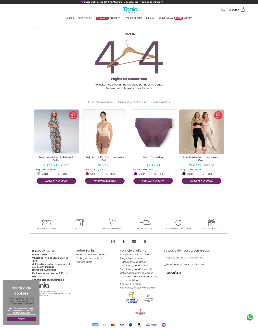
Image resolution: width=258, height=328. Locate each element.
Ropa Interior (86, 18)
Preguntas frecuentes (132, 258)
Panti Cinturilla (153, 157)
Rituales (151, 18)
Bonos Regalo (166, 18)
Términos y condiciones (134, 265)
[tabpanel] (56, 147)
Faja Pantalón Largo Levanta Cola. (201, 159)
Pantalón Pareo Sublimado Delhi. (56, 159)
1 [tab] (129, 192)
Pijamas (102, 18)
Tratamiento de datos (133, 261)
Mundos (71, 18)
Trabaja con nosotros (89, 258)
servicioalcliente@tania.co (48, 280)
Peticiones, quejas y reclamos (138, 287)
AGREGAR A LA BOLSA (56, 180)
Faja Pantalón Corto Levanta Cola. (105, 159)
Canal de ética (129, 280)
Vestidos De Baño (135, 18)
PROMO (178, 18)
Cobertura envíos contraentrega (139, 276)
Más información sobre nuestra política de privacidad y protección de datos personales (21, 310)
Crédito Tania (84, 261)
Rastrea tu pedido (131, 284)
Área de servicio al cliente (135, 254)
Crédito (189, 18)
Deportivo (116, 18)
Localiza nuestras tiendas (91, 254)
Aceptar (21, 319)
